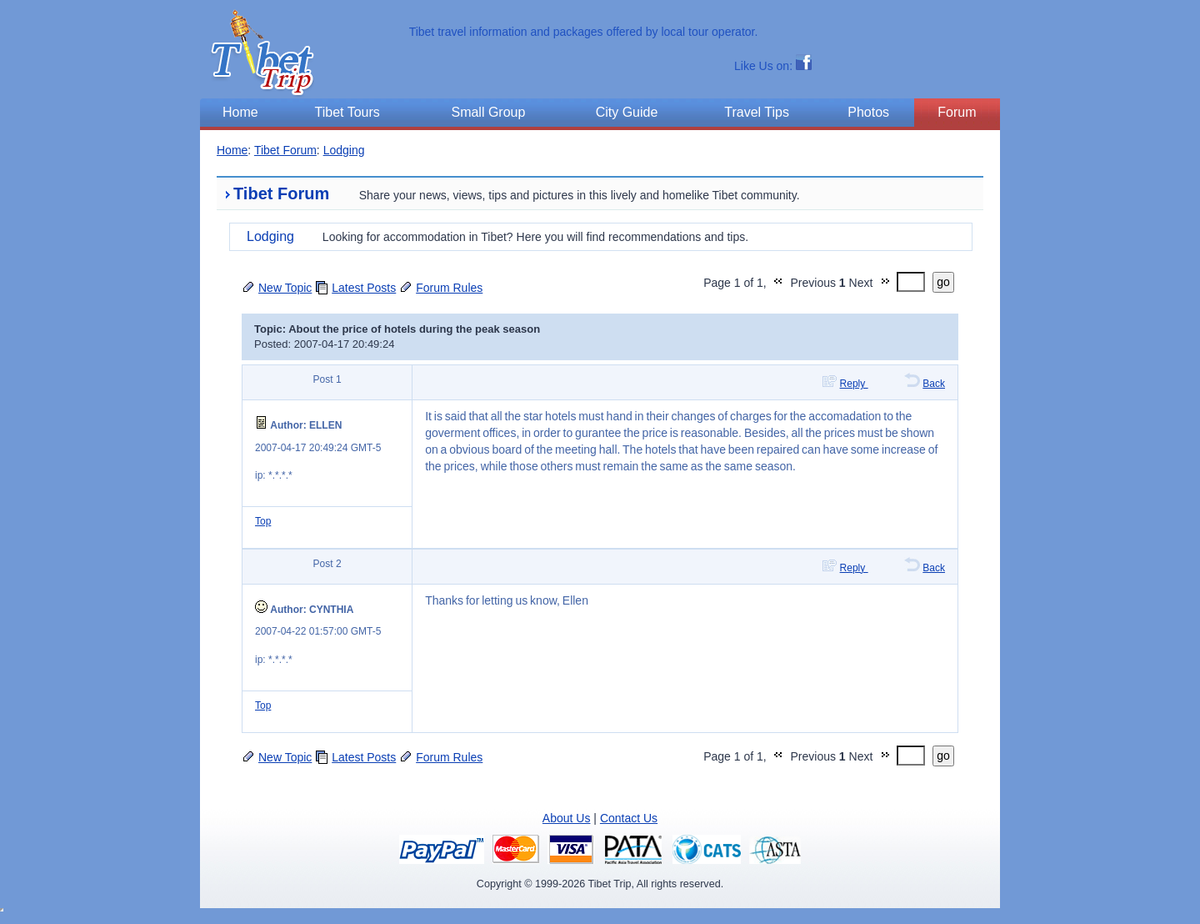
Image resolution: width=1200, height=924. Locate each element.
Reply (854, 383)
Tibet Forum (285, 150)
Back (933, 383)
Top (263, 521)
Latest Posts (364, 287)
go (943, 282)
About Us (566, 818)
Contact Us (629, 818)
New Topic (285, 287)
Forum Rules (449, 287)
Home (232, 150)
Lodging (344, 150)
